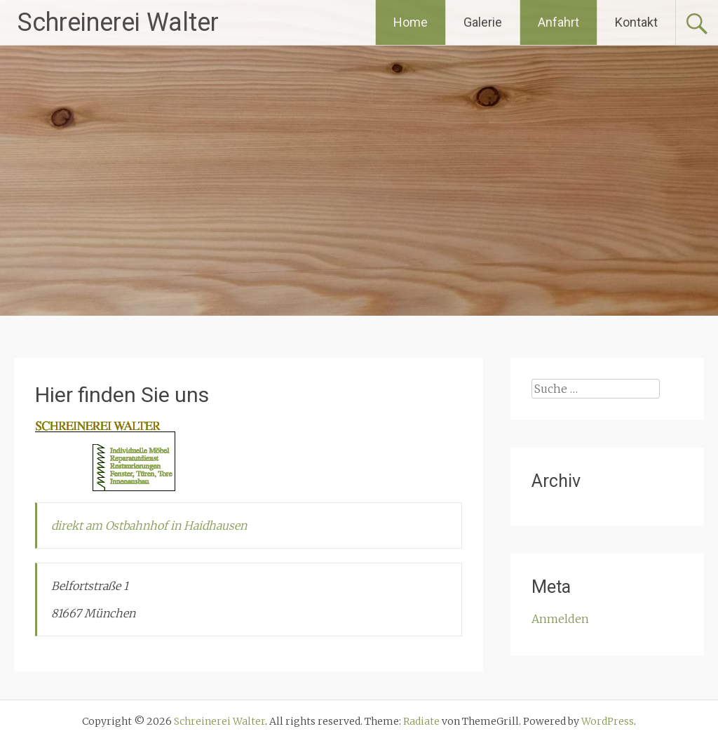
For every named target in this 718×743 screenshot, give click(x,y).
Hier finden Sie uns (122, 394)
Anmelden (560, 619)
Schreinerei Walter (118, 22)
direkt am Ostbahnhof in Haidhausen (149, 525)
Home (410, 22)
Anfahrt (558, 22)
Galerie (482, 22)
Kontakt (636, 22)
